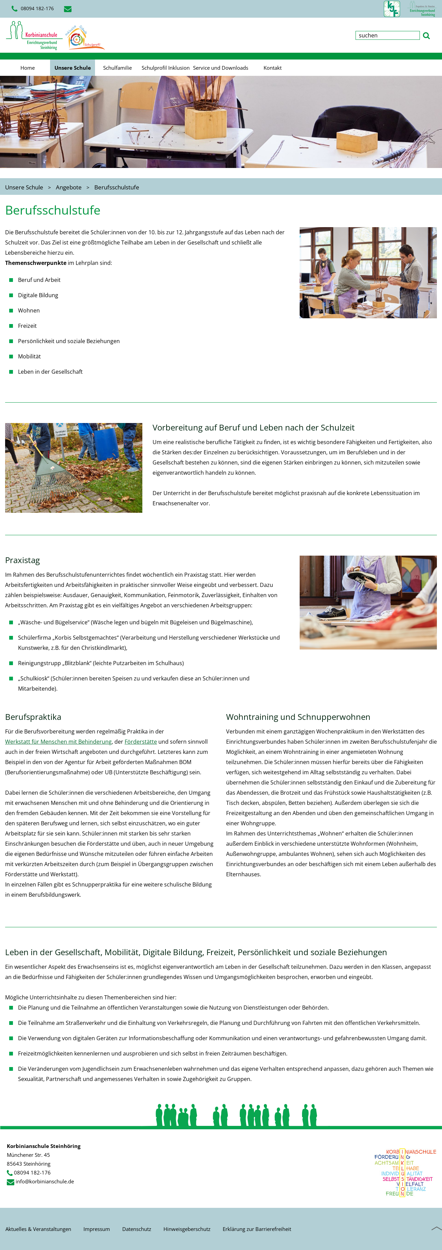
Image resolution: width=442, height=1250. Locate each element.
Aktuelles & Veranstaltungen (38, 1229)
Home (27, 67)
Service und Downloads (220, 67)
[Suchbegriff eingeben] (388, 35)
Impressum (96, 1229)
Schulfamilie (117, 67)
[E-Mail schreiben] (69, 9)
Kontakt (273, 67)
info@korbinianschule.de (45, 1181)
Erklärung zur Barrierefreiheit (257, 1229)
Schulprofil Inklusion (166, 67)
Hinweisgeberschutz (186, 1229)
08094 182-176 (33, 9)
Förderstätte (141, 741)
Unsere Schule (72, 67)
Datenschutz (136, 1229)
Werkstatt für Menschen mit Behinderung (58, 741)
